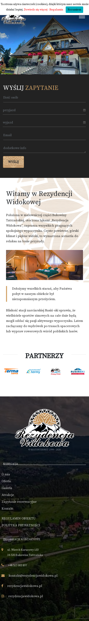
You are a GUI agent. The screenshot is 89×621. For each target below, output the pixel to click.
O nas (6, 474)
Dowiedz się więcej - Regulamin (43, 9)
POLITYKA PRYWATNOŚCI (21, 525)
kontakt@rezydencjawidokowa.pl (33, 576)
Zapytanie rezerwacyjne (19, 502)
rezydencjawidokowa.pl (24, 586)
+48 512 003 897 (17, 565)
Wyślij (13, 162)
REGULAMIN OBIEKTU (19, 518)
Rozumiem (74, 9)
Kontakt (7, 509)
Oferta (6, 481)
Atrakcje (8, 495)
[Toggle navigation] (82, 16)
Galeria (7, 488)
